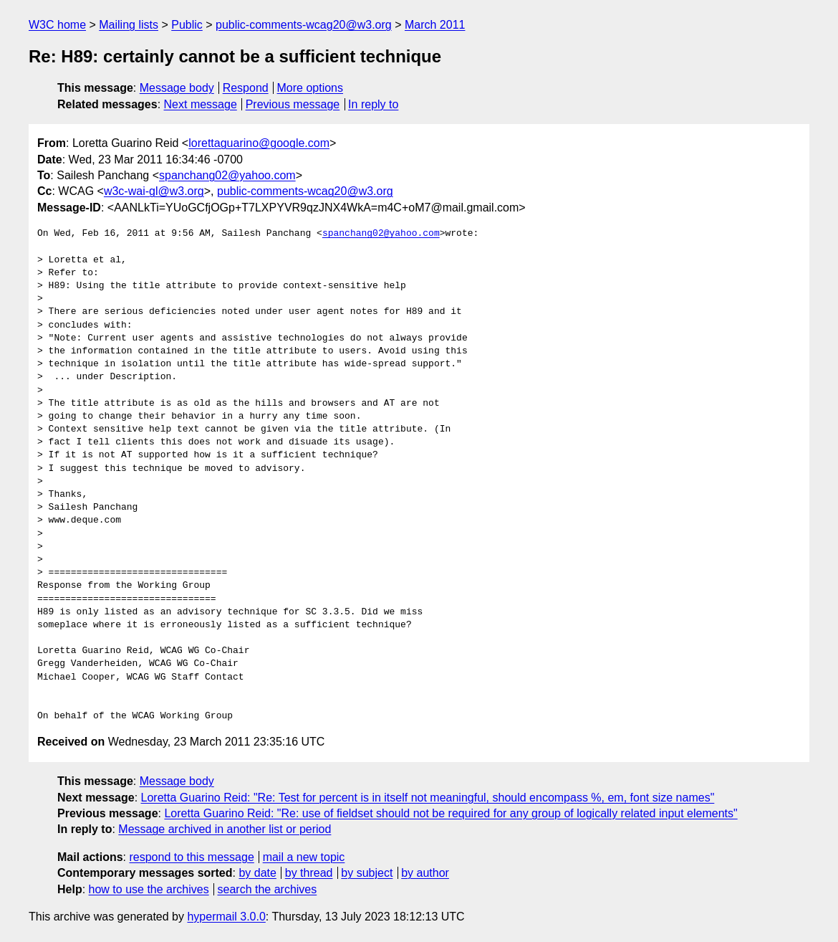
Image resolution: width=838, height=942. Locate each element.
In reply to (373, 104)
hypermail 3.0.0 (226, 916)
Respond (246, 88)
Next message (200, 104)
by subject (366, 873)
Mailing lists (128, 25)
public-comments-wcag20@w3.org (304, 25)
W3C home (57, 25)
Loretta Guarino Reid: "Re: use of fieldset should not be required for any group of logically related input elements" (450, 813)
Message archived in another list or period (224, 829)
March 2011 (435, 25)
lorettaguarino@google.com (258, 143)
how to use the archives (149, 889)
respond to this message (191, 857)
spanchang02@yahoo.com (227, 175)
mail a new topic (304, 857)
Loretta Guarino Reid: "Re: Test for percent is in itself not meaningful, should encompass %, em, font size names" (428, 797)
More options (310, 88)
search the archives (267, 889)
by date (257, 873)
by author (425, 873)
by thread (309, 873)
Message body (177, 88)
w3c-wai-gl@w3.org (154, 191)
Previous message (293, 104)
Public (187, 25)
